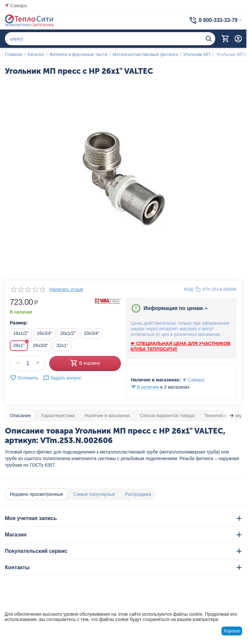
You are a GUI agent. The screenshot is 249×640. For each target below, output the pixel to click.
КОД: (189, 289)
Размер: (19, 322)
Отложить (24, 378)
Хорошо (231, 630)
